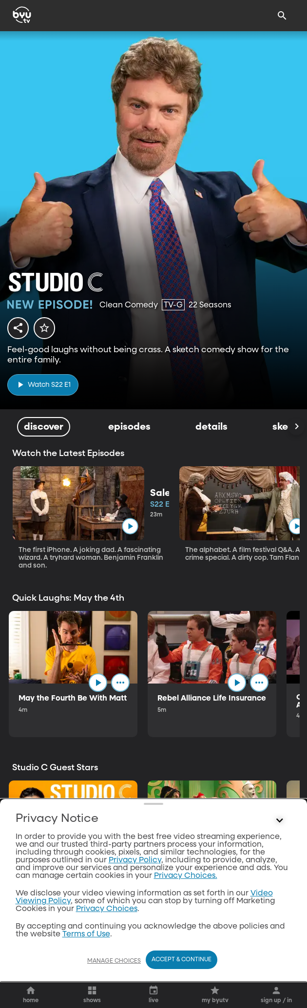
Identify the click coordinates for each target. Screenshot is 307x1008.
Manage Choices (114, 961)
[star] (44, 328)
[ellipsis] (120, 682)
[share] (18, 328)
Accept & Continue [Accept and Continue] (181, 960)
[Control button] (280, 936)
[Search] (282, 15)
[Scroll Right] (296, 426)
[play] (42, 384)
